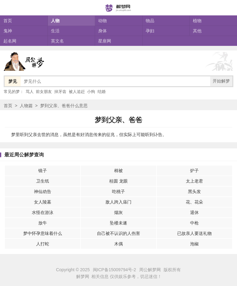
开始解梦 (221, 81)
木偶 (118, 243)
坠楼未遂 (118, 222)
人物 (55, 20)
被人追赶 (77, 91)
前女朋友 (44, 91)
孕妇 (150, 30)
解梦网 (82, 276)
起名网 (9, 40)
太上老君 (194, 181)
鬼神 (7, 30)
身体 (102, 30)
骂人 (30, 91)
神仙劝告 (42, 191)
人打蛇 (42, 243)
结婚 (102, 91)
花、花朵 (194, 201)
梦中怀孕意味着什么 (42, 233)
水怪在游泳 (42, 212)
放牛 (42, 222)
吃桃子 (118, 191)
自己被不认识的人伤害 (118, 233)
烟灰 (118, 212)
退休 (194, 212)
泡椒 (194, 243)
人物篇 (26, 105)
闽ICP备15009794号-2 (114, 269)
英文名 (57, 40)
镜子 (42, 170)
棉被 (118, 170)
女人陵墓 (42, 201)
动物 (102, 20)
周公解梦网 (150, 269)
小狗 (91, 91)
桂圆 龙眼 (118, 181)
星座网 (104, 40)
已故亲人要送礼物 (194, 233)
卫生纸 (42, 181)
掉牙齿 (60, 91)
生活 (55, 30)
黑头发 (194, 191)
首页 (7, 20)
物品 (150, 20)
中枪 (194, 222)
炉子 (194, 170)
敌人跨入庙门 (118, 201)
